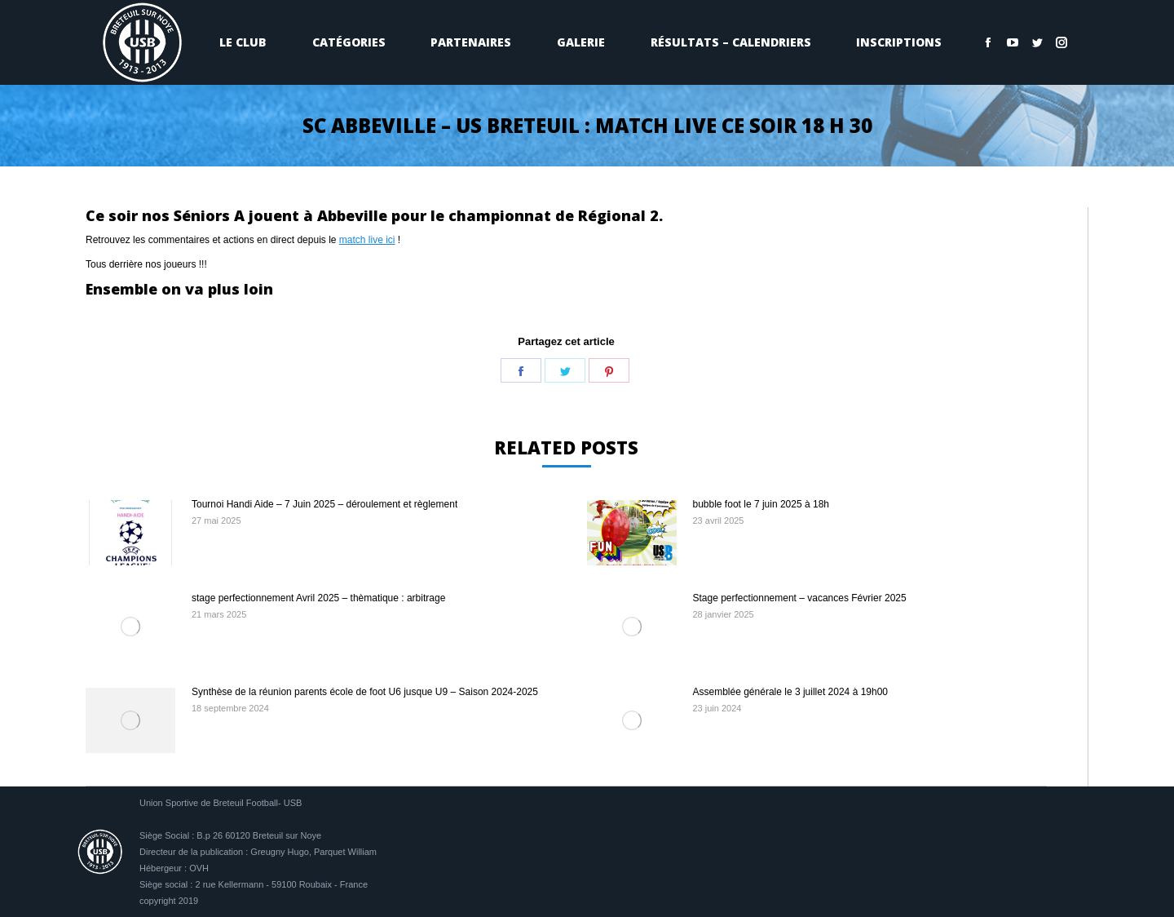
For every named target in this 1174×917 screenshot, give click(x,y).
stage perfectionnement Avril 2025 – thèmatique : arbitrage (318, 598)
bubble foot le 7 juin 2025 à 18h (761, 504)
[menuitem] (243, 42)
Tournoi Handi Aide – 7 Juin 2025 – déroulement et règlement (324, 504)
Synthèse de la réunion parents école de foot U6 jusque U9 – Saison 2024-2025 (365, 692)
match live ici (367, 240)
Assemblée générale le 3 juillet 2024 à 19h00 (791, 692)
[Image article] (130, 532)
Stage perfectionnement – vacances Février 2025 (800, 598)
